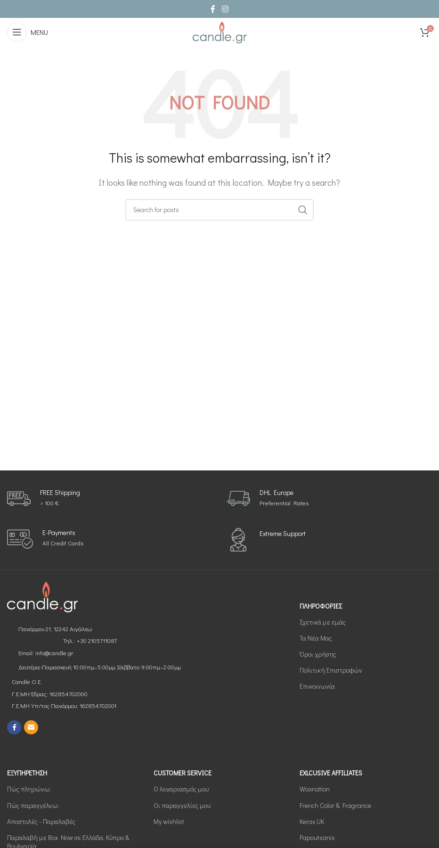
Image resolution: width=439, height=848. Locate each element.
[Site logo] (219, 31)
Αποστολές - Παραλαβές (41, 821)
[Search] (219, 210)
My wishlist (169, 821)
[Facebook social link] (213, 9)
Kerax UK (312, 821)
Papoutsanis (317, 837)
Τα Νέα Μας (316, 638)
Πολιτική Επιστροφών (331, 670)
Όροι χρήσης (318, 654)
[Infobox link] (43, 498)
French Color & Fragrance (335, 805)
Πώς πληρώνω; (29, 788)
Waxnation (315, 788)
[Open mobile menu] (27, 32)
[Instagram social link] (225, 9)
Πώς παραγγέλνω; (33, 805)
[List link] (109, 629)
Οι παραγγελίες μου (182, 805)
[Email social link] (31, 727)
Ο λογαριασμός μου (181, 788)
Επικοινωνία (317, 686)
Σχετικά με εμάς (323, 621)
